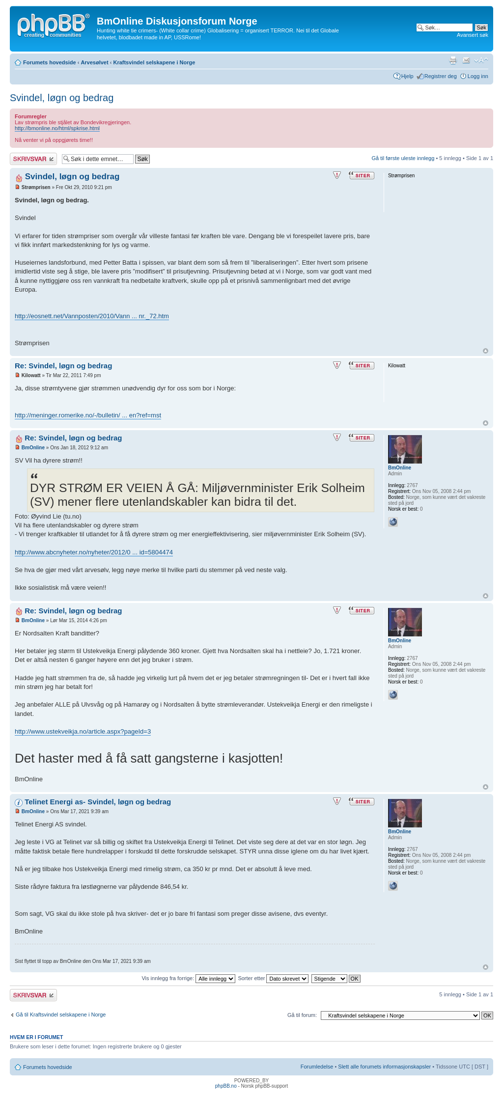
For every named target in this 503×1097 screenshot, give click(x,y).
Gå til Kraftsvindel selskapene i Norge (61, 1014)
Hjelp (407, 76)
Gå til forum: (302, 1015)
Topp (485, 351)
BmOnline (33, 447)
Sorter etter (273, 978)
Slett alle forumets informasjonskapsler (384, 1067)
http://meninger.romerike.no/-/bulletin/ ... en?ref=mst (88, 415)
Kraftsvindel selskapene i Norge (154, 62)
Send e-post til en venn (466, 60)
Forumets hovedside (49, 62)
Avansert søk (472, 35)
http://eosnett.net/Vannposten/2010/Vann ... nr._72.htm (92, 316)
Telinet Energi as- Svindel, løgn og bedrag (98, 801)
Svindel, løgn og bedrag (61, 97)
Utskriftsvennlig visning (452, 60)
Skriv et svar (33, 159)
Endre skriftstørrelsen (481, 60)
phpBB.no (226, 1086)
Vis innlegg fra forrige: (188, 978)
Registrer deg (440, 76)
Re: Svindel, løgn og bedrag (63, 365)
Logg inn (478, 76)
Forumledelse (317, 1067)
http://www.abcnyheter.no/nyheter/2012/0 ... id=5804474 (94, 552)
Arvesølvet (94, 62)
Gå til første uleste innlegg (403, 158)
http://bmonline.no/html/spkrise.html (57, 128)
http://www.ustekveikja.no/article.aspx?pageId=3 (83, 731)
